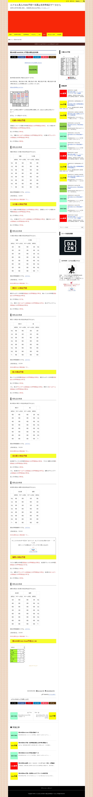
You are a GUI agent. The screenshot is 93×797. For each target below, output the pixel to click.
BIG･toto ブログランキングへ (71, 79)
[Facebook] (22, 57)
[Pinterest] (29, 57)
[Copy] (52, 57)
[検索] (84, 1)
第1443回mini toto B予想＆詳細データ (29, 753)
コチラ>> (27, 192)
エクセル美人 (52, 694)
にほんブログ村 (33, 551)
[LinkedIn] (37, 57)
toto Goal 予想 (18, 39)
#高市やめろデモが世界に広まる (33, 62)
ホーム (11, 39)
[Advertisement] (46, 22)
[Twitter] (14, 57)
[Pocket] (44, 57)
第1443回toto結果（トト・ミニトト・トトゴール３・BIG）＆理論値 (36, 763)
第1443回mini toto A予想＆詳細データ (29, 732)
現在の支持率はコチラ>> (16, 87)
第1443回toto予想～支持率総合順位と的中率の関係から (33, 742)
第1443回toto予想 (51, 691)
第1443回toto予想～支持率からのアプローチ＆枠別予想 (33, 773)
